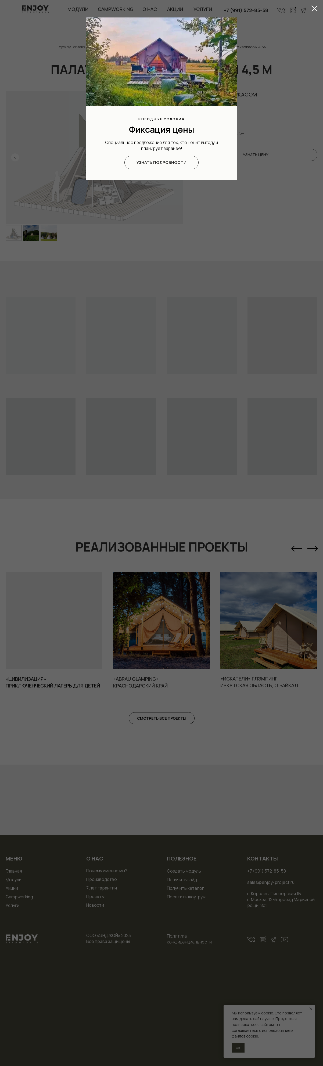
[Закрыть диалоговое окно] (314, 8)
